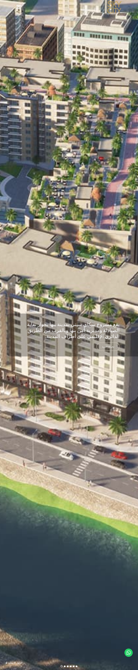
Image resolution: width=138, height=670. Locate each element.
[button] (19, 7)
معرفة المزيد (108, 346)
